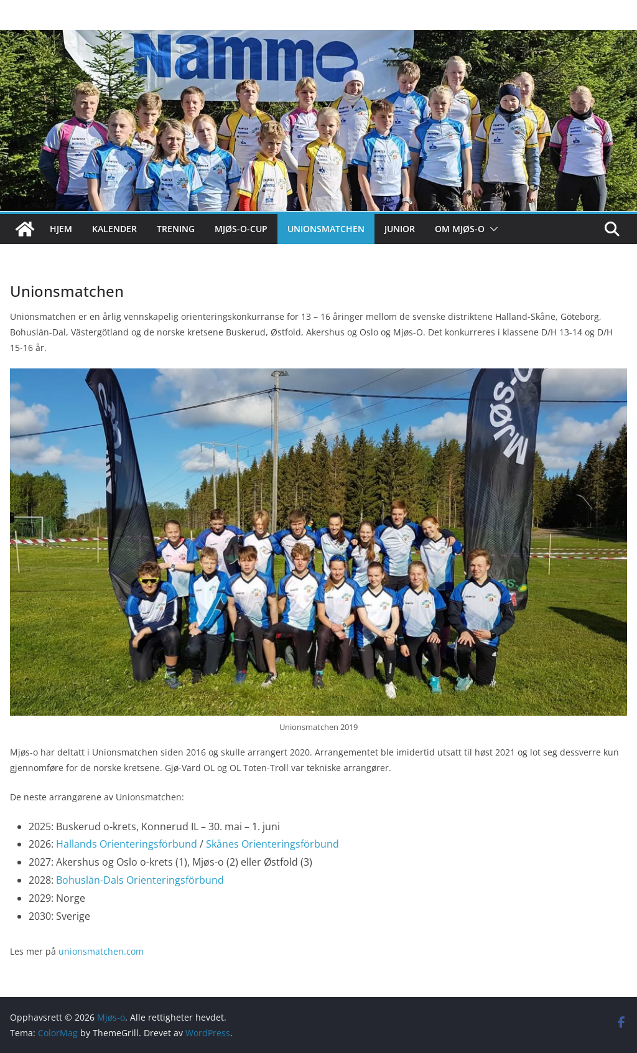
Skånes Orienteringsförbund (272, 844)
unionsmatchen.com (101, 951)
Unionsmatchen (326, 229)
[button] (491, 229)
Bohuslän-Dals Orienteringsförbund (140, 880)
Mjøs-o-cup (241, 229)
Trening (176, 229)
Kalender (114, 229)
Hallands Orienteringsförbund (126, 844)
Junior (399, 229)
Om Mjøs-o (460, 229)
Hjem (61, 229)
